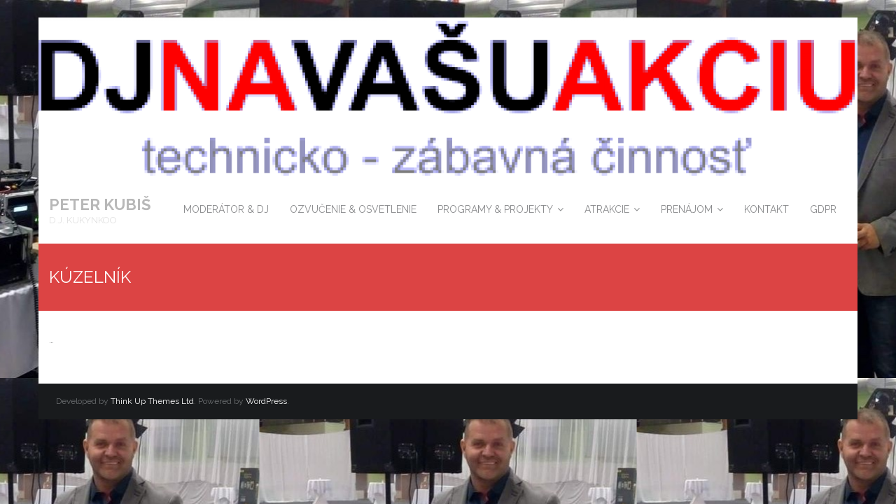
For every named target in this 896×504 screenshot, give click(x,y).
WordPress (266, 401)
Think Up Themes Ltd (152, 401)
